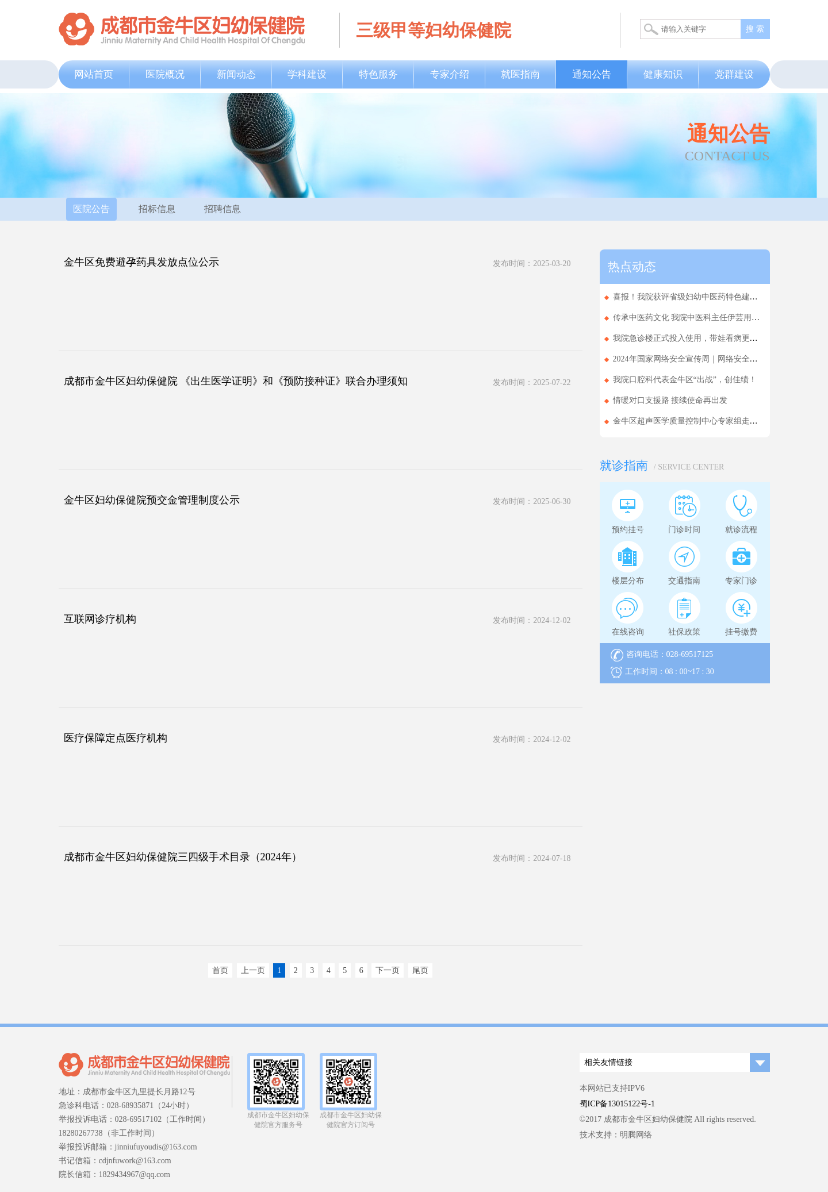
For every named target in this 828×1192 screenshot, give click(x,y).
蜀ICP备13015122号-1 (617, 1103)
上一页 (253, 970)
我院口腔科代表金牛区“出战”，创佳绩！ (685, 379)
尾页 (420, 970)
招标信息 (157, 209)
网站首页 (93, 74)
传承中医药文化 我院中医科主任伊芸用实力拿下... (701, 317)
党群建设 (734, 74)
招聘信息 (222, 209)
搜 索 (755, 29)
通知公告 (591, 74)
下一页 (387, 970)
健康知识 (663, 74)
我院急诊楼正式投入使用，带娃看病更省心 (689, 338)
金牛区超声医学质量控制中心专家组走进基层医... (700, 421)
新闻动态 (236, 74)
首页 (220, 970)
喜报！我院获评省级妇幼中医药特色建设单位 (693, 297)
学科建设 (307, 74)
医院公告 (91, 209)
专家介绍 (449, 74)
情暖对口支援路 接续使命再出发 (670, 400)
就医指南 (520, 74)
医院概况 (165, 74)
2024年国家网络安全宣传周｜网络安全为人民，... (700, 359)
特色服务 (378, 74)
